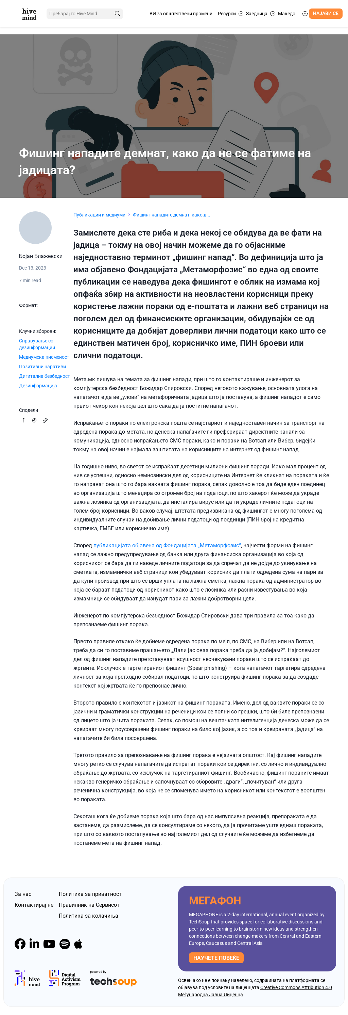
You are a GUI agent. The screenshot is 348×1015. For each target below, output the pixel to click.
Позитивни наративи (42, 366)
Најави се (325, 13)
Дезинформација (38, 385)
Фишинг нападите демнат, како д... (171, 215)
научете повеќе (216, 958)
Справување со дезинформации (37, 344)
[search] (113, 14)
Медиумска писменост (44, 357)
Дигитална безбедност (44, 376)
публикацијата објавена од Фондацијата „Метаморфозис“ (167, 545)
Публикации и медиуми (99, 215)
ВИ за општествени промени (181, 13)
